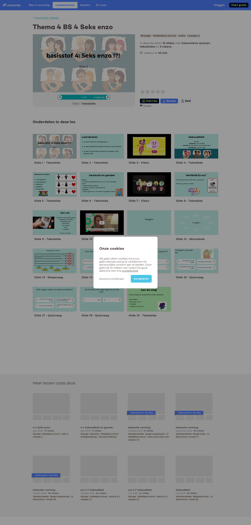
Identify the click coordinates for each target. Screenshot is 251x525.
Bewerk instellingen (111, 278)
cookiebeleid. (130, 270)
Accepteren (141, 278)
